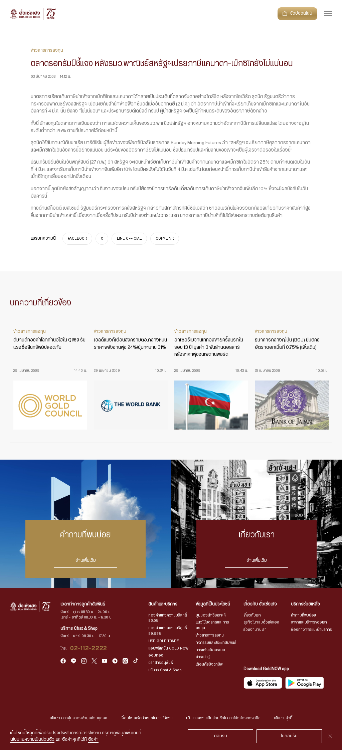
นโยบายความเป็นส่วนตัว (32, 739)
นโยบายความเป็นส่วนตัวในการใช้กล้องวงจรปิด (223, 718)
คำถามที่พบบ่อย (303, 615)
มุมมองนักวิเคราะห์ (211, 615)
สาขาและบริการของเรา (309, 622)
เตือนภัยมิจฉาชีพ (209, 664)
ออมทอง (155, 655)
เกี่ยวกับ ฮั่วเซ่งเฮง (260, 604)
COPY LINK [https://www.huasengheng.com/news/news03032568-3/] (165, 238)
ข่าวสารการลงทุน (210, 635)
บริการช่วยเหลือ (305, 604)
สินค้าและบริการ (162, 604)
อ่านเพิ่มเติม (85, 560)
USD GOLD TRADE (163, 641)
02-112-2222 (88, 649)
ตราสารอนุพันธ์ (160, 663)
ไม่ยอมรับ (289, 736)
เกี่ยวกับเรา (252, 615)
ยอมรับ (220, 736)
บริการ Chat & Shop (165, 670)
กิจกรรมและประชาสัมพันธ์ (216, 643)
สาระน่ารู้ (203, 657)
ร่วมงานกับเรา (255, 630)
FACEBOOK (77, 238)
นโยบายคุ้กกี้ (283, 718)
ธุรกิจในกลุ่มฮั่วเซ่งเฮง (261, 622)
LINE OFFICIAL (129, 238)
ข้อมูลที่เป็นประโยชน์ (213, 604)
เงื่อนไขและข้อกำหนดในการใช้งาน (147, 718)
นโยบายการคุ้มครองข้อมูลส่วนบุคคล (78, 718)
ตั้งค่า (93, 739)
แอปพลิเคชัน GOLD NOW (168, 648)
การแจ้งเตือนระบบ (210, 650)
